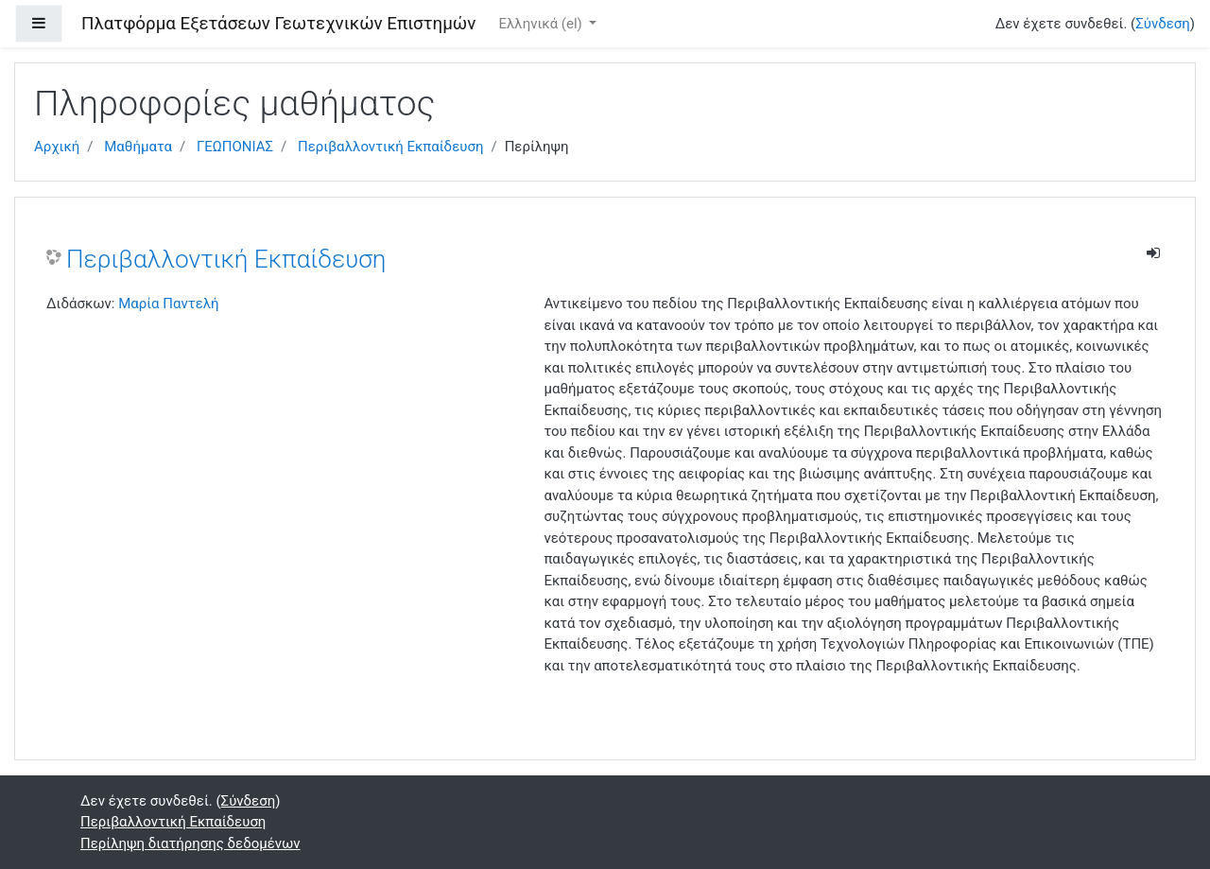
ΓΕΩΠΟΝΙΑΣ (235, 146)
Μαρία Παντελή (168, 303)
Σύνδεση (1162, 23)
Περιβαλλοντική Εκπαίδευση (390, 146)
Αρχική (56, 146)
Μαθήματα (138, 146)
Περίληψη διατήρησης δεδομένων (190, 843)
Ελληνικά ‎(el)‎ (541, 23)
